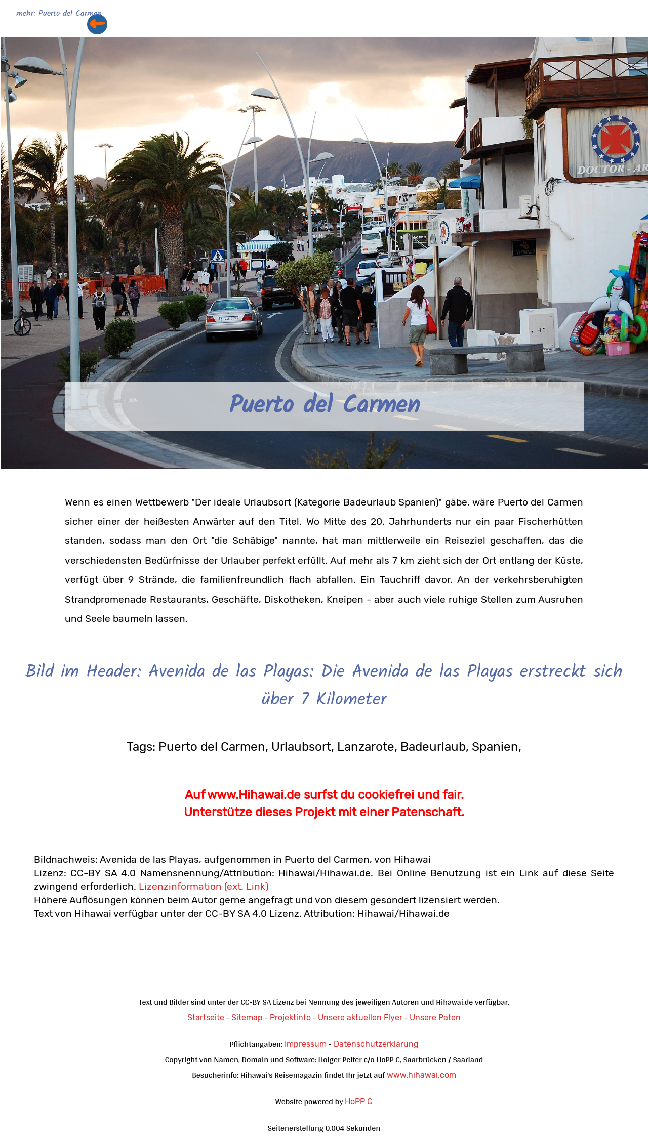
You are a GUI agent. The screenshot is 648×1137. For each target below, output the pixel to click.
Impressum (306, 1044)
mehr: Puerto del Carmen (59, 14)
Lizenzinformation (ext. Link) (203, 886)
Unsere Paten (435, 1017)
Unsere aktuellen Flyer (360, 1017)
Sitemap (247, 1017)
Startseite (205, 1017)
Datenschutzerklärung (376, 1044)
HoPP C (359, 1101)
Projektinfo (290, 1017)
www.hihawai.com (421, 1075)
